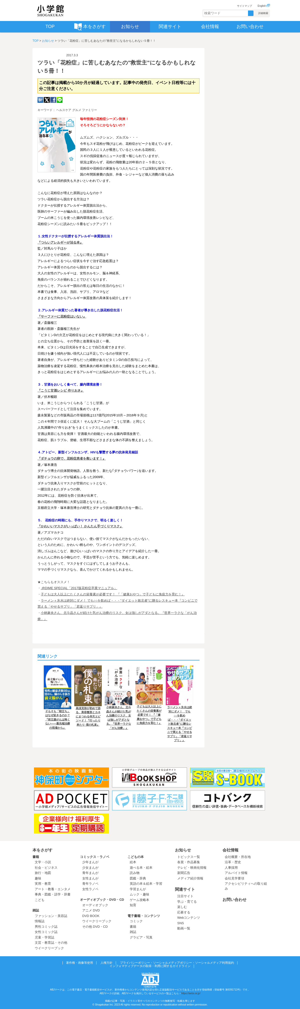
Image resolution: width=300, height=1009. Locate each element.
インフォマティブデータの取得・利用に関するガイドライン (150, 966)
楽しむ (182, 907)
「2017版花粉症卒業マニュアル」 (92, 588)
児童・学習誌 (44, 937)
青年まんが (90, 873)
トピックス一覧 (188, 857)
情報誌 (39, 921)
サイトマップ (244, 6)
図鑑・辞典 (138, 878)
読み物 (135, 873)
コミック (136, 921)
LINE (59, 100)
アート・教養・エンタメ (52, 889)
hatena (40, 100)
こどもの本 (136, 857)
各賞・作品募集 (188, 862)
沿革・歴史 (233, 862)
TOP (35, 41)
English (264, 6)
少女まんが (90, 867)
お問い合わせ (234, 899)
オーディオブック (95, 905)
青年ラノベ (90, 883)
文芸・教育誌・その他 (51, 942)
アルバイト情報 (236, 873)
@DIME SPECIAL (54, 588)
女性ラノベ (90, 889)
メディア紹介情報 (190, 878)
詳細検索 (263, 13)
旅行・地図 (43, 873)
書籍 (35, 857)
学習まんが (139, 889)
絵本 (133, 862)
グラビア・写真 (141, 937)
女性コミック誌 (46, 932)
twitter (47, 100)
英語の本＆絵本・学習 (146, 883)
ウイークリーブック (49, 948)
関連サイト (185, 889)
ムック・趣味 (139, 894)
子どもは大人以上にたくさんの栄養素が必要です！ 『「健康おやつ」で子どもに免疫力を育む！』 (113, 594)
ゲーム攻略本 (139, 900)
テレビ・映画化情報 (191, 867)
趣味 (38, 878)
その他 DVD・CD (95, 926)
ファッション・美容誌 (51, 916)
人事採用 (231, 867)
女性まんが (90, 878)
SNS (180, 923)
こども (39, 900)
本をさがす (42, 850)
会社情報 (230, 850)
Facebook (53, 100)
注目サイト (185, 896)
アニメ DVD (91, 910)
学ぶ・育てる (187, 901)
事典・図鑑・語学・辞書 (52, 894)
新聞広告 (183, 873)
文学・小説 (43, 862)
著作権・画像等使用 (79, 962)
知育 (133, 905)
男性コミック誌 (46, 926)
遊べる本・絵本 (141, 867)
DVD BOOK (91, 916)
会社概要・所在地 (238, 857)
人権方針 (106, 962)
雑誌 (35, 910)
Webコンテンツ (188, 917)
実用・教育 (43, 883)
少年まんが (90, 862)
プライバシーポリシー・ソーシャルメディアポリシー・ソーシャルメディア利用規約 (177, 962)
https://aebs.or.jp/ (190, 993)
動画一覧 (183, 928)
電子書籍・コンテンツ (144, 916)
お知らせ (48, 41)
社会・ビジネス (46, 867)
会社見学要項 (234, 878)
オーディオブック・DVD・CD (102, 899)
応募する (183, 912)
